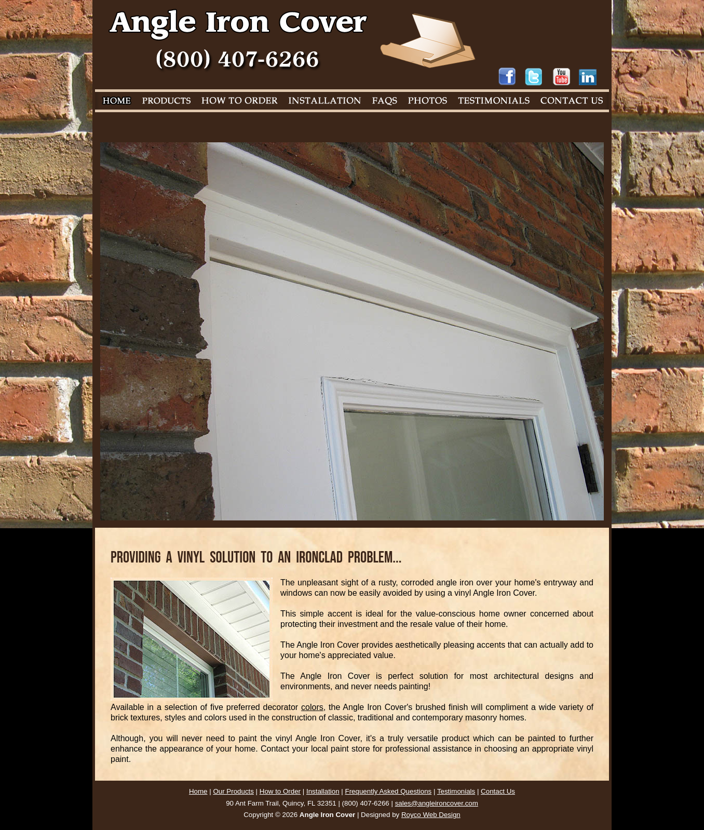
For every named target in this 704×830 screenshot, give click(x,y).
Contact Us (498, 791)
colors (312, 707)
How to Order (280, 791)
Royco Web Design (431, 815)
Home (198, 791)
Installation (323, 791)
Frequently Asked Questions (388, 791)
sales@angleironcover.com (436, 803)
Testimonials (456, 791)
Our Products (233, 791)
